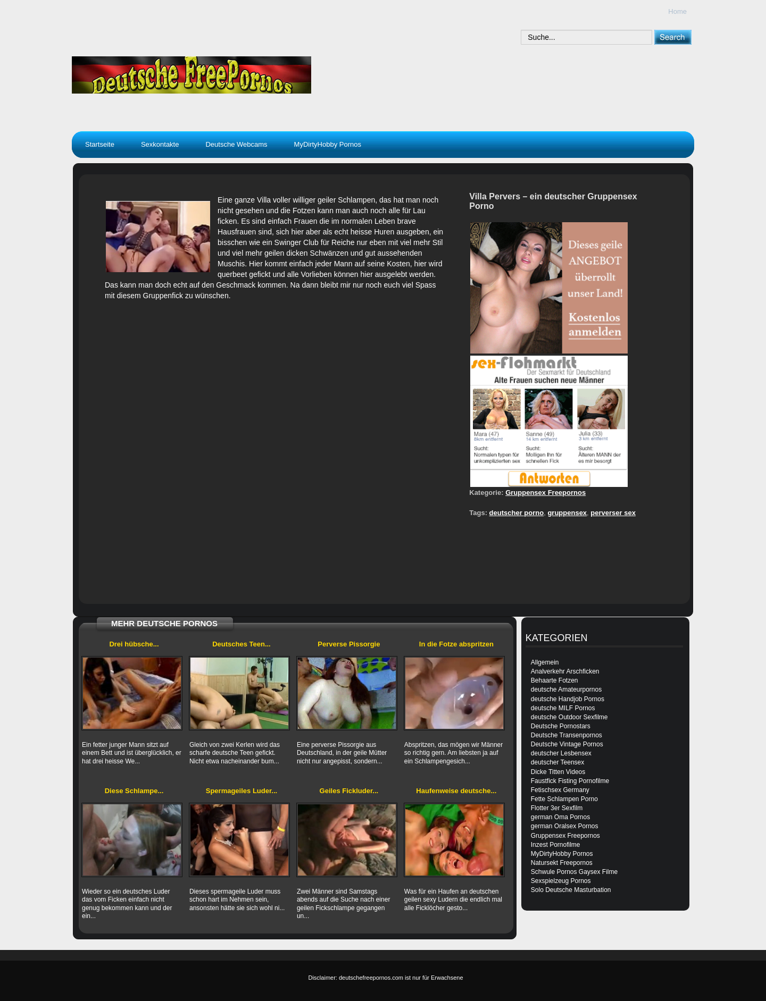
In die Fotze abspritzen (456, 644)
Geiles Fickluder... (349, 791)
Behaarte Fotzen (554, 680)
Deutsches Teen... (241, 644)
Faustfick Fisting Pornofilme (570, 781)
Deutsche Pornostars (560, 726)
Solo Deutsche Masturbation (571, 890)
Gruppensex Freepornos (545, 493)
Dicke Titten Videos (558, 772)
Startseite (99, 144)
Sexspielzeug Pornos (561, 881)
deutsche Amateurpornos (566, 689)
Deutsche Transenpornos (566, 735)
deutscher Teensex (558, 762)
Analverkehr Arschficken (565, 671)
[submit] (673, 37)
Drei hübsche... (134, 644)
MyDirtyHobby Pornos (327, 144)
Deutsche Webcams (236, 144)
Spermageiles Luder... (241, 791)
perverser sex (613, 513)
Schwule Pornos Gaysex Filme (574, 872)
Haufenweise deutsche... (456, 791)
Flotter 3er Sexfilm (556, 808)
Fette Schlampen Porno (564, 799)
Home (677, 11)
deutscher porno (516, 513)
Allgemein (545, 662)
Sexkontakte (160, 144)
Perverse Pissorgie (349, 644)
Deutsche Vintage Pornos (567, 744)
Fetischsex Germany (560, 790)
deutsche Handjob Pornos (567, 699)
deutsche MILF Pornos (563, 708)
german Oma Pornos (560, 817)
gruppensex (567, 513)
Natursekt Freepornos (562, 863)
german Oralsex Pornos (564, 826)
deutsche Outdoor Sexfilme (569, 717)
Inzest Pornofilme (555, 844)
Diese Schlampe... (134, 791)
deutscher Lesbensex (561, 753)
